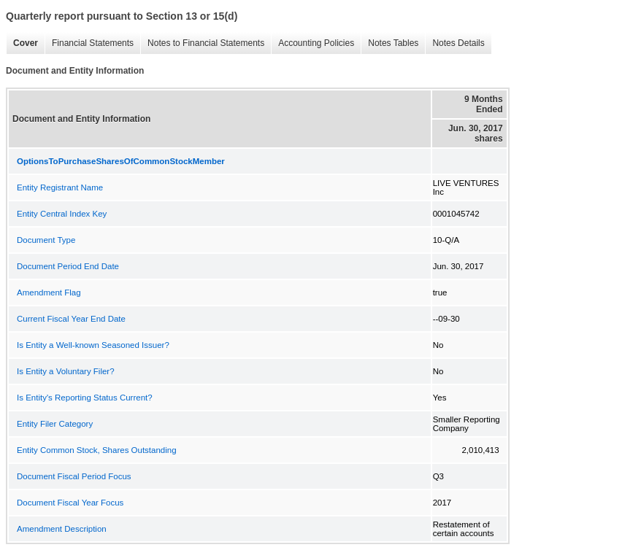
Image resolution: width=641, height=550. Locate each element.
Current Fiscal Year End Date (71, 318)
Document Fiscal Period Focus (74, 476)
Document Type (46, 240)
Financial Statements (89, 43)
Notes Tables (389, 43)
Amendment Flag (49, 292)
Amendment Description (62, 528)
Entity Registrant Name (60, 187)
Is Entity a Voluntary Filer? (66, 371)
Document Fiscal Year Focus (70, 502)
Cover (22, 43)
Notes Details (454, 43)
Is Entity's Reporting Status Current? (85, 397)
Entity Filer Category (55, 423)
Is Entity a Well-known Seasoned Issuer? (93, 345)
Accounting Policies (312, 43)
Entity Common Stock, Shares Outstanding (97, 450)
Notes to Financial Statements (202, 43)
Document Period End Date (68, 266)
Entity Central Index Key (62, 213)
